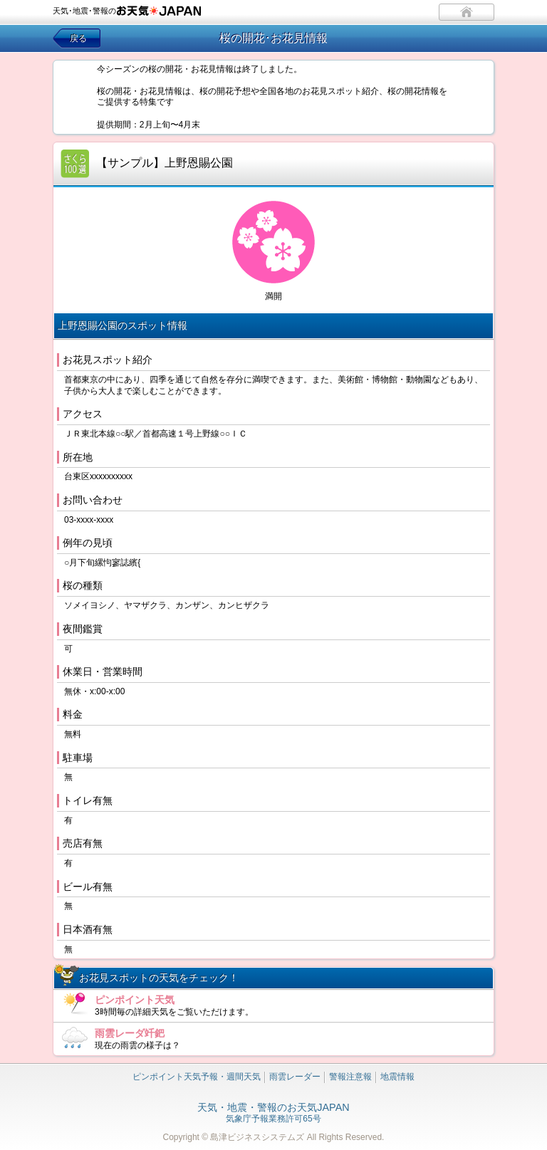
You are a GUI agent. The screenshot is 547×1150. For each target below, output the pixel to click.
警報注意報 (350, 1077)
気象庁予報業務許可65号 (273, 1113)
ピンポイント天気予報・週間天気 (196, 1077)
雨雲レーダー (295, 1077)
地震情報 (397, 1077)
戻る (78, 38)
